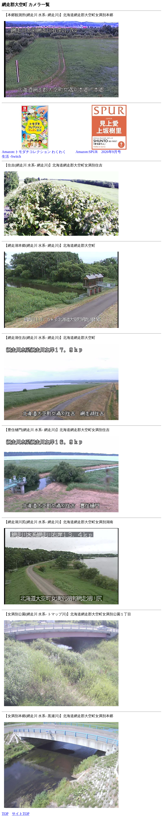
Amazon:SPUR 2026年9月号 (109, 150)
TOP (5, 814)
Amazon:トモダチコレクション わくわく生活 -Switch (35, 152)
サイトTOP (20, 814)
